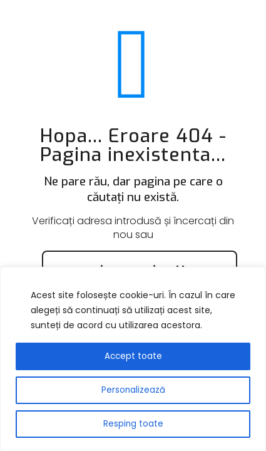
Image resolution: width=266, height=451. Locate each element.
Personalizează (133, 390)
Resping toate (133, 424)
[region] (133, 359)
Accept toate (133, 356)
